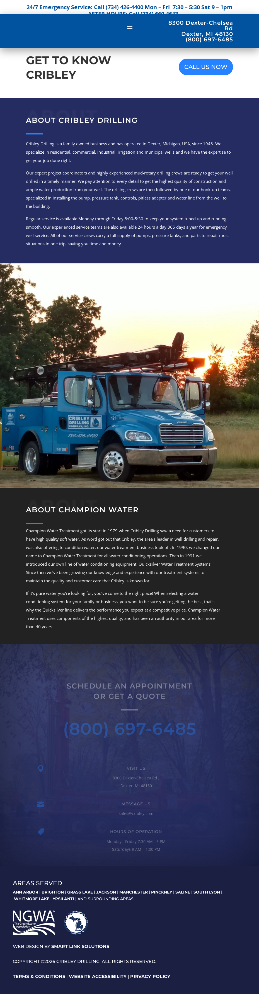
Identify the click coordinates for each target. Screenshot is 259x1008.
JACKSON (106, 906)
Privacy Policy (150, 990)
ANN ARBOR (25, 906)
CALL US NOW (205, 81)
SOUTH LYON (206, 906)
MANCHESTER (133, 906)
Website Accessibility (98, 990)
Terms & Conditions (39, 990)
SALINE (182, 906)
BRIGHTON (53, 906)
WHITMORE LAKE (31, 912)
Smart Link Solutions (80, 960)
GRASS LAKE (80, 906)
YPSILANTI (63, 912)
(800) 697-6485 (129, 745)
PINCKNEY (161, 906)
